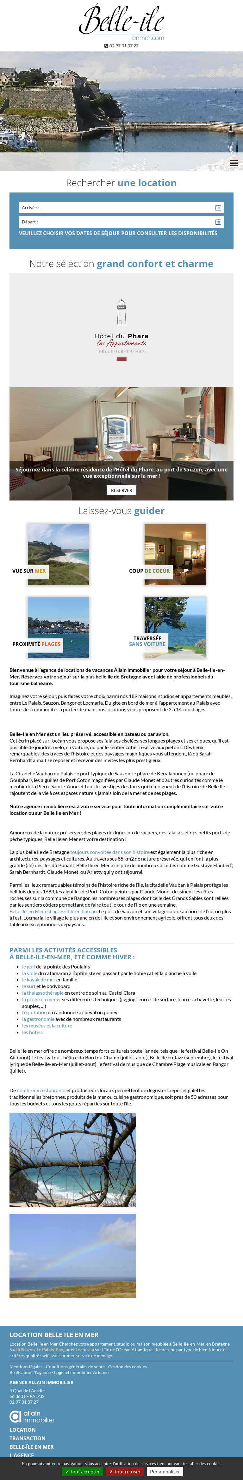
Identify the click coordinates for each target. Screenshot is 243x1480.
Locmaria (85, 1349)
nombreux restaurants (41, 1090)
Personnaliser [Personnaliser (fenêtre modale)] (165, 1471)
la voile (29, 973)
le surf (28, 986)
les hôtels (32, 1032)
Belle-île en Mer (31, 1446)
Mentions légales (25, 1366)
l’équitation (34, 1012)
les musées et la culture (47, 1025)
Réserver (121, 490)
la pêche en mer (39, 999)
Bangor (63, 1349)
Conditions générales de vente (75, 1366)
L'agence (21, 1455)
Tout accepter (82, 1471)
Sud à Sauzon (22, 1349)
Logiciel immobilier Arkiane (81, 1372)
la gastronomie (38, 1019)
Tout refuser (124, 1471)
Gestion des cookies (127, 1366)
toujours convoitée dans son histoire (109, 852)
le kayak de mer (38, 979)
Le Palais (45, 1349)
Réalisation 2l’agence (30, 1372)
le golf (29, 966)
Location (22, 1429)
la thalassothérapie (43, 993)
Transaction (27, 1438)
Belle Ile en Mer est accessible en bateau (53, 911)
